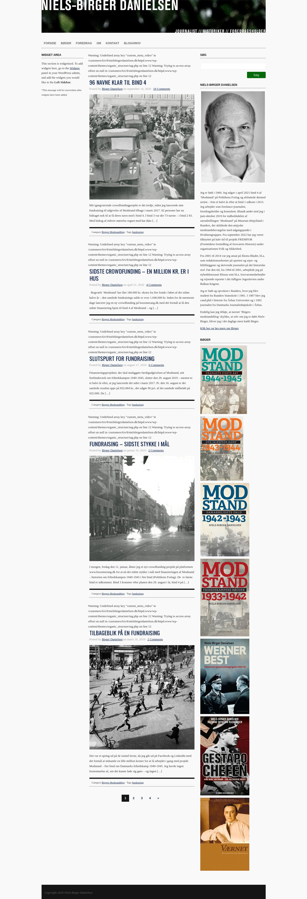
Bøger (66, 43)
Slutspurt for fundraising (121, 358)
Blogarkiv (132, 43)
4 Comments (154, 284)
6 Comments (156, 365)
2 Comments (156, 450)
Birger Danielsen (112, 89)
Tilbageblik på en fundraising (124, 632)
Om (99, 43)
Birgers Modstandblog (113, 232)
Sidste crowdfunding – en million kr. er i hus (139, 274)
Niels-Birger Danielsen (154, 16)
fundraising (138, 232)
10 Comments (161, 89)
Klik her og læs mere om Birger (219, 328)
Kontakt (112, 43)
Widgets (75, 68)
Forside (50, 43)
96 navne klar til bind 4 (117, 82)
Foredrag (84, 43)
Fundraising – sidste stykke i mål (129, 443)
